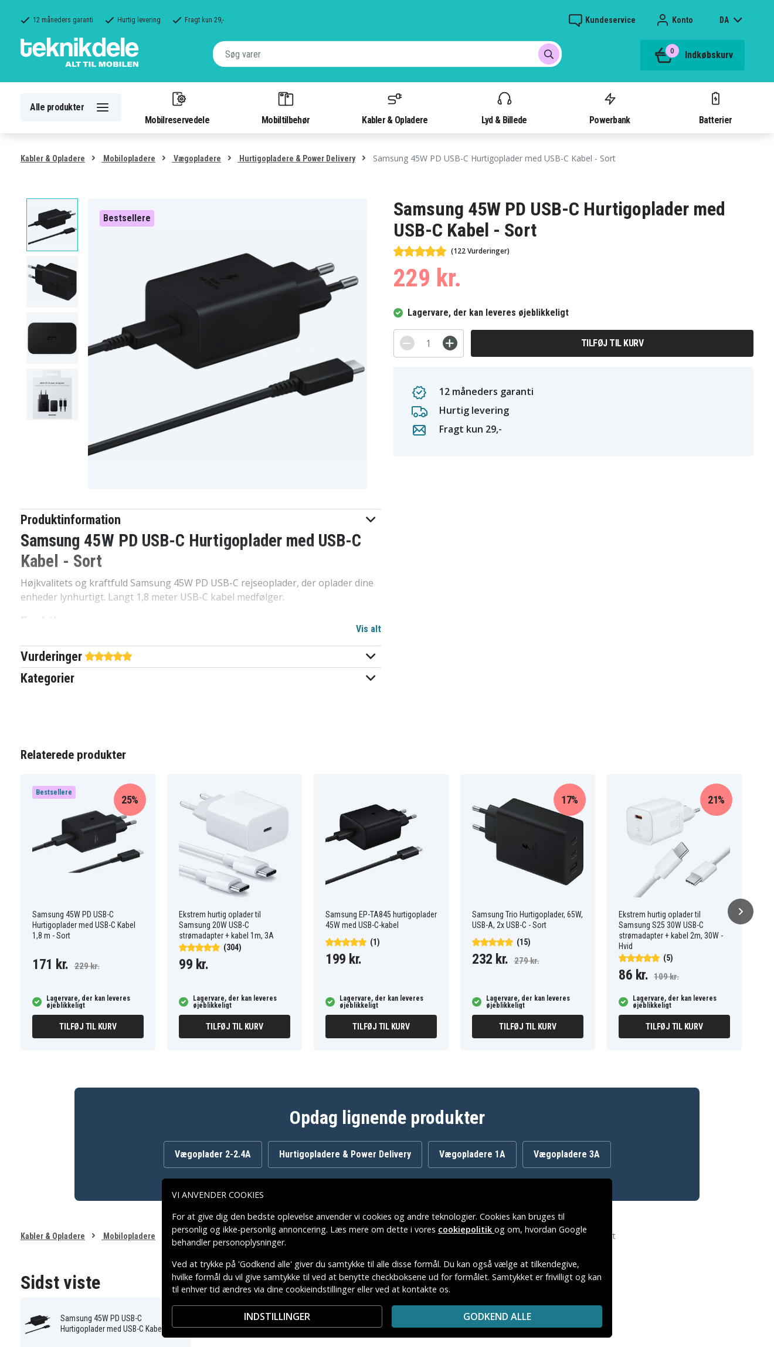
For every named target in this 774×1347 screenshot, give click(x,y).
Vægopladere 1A (472, 1154)
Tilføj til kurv (612, 343)
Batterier (715, 107)
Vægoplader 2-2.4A (213, 1154)
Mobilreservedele (177, 107)
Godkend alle (497, 1316)
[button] (201, 520)
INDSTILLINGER (277, 1316)
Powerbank (609, 107)
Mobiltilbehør (286, 107)
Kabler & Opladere (394, 107)
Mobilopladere (128, 158)
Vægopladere (196, 158)
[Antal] (429, 343)
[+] (450, 343)
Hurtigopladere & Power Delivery (296, 158)
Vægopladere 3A (567, 1154)
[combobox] (387, 54)
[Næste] (740, 911)
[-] (407, 343)
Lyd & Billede (504, 107)
